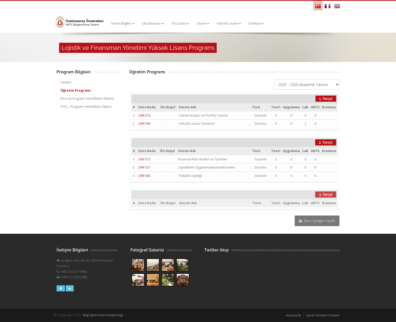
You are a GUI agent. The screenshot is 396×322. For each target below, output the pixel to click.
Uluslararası (153, 23)
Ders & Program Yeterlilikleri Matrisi (87, 98)
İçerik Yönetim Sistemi (322, 315)
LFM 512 (144, 159)
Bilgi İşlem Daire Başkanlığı (103, 315)
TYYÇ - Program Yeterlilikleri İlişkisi (86, 106)
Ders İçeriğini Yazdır (317, 220)
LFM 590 (144, 123)
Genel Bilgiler (122, 23)
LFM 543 (144, 175)
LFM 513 (144, 115)
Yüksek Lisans (229, 23)
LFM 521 (144, 167)
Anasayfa (293, 315)
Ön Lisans (180, 23)
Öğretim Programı (75, 90)
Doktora (256, 23)
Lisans (203, 23)
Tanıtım (65, 82)
